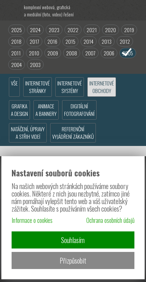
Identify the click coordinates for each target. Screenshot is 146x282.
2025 (16, 29)
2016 (52, 41)
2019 (129, 29)
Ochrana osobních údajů (110, 220)
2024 (35, 29)
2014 (88, 41)
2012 (125, 41)
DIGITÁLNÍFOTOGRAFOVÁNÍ (79, 109)
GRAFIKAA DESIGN (19, 109)
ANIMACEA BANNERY (46, 109)
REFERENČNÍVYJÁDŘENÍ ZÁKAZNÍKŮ (73, 132)
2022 (73, 29)
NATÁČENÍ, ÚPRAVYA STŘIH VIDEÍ (28, 132)
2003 (35, 64)
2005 (127, 53)
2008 (71, 53)
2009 (52, 53)
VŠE (14, 83)
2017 (34, 41)
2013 (107, 41)
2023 (54, 29)
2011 (16, 53)
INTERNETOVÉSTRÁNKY (37, 86)
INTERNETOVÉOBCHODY (101, 86)
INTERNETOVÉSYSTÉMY (69, 86)
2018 (16, 41)
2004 (16, 64)
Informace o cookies (32, 220)
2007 (90, 53)
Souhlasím (73, 240)
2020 (110, 29)
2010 (34, 53)
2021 (92, 29)
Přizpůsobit (73, 260)
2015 (70, 41)
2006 (109, 53)
